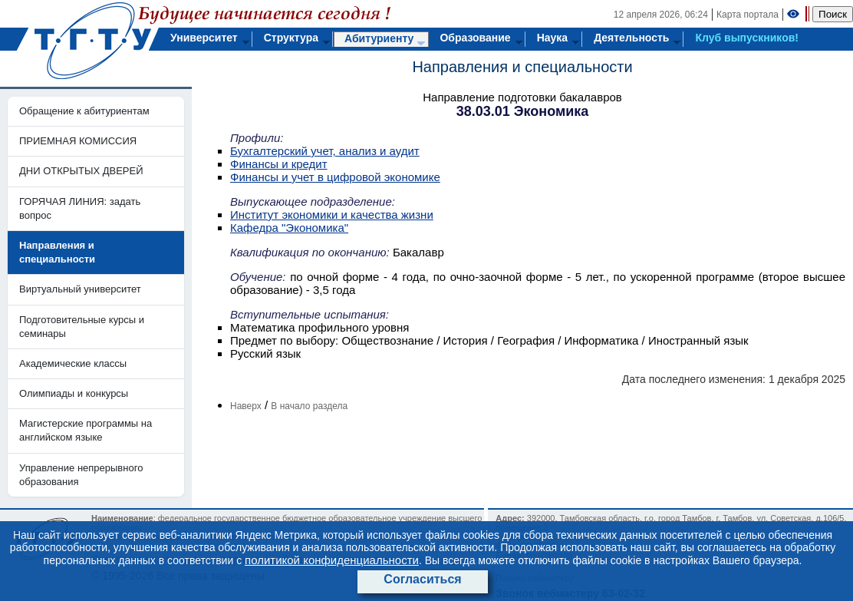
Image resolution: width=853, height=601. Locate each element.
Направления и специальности (522, 66)
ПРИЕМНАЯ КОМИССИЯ (78, 141)
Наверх (246, 406)
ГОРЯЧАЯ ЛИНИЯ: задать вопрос (79, 208)
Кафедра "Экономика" (289, 227)
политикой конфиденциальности (332, 559)
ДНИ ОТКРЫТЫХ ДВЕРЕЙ (81, 171)
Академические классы (73, 363)
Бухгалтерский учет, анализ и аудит (325, 150)
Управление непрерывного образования (81, 474)
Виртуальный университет (80, 289)
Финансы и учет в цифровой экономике (335, 176)
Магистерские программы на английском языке (85, 430)
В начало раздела (309, 406)
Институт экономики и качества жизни (331, 214)
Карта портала (747, 14)
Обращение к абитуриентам (84, 111)
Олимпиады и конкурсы (73, 393)
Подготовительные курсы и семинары (81, 326)
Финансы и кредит (279, 163)
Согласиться (422, 579)
